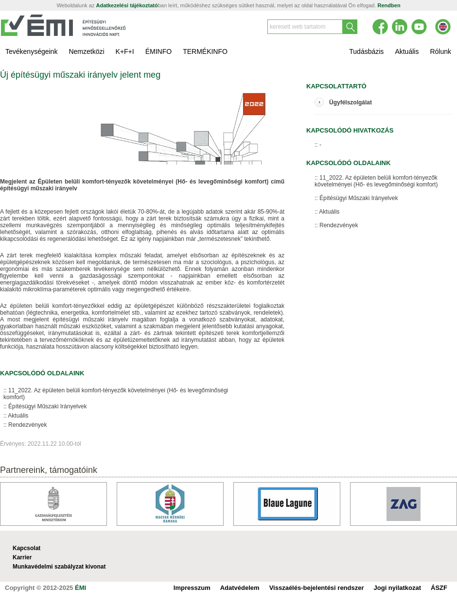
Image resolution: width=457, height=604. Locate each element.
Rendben (389, 5)
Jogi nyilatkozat (398, 587)
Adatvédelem (240, 587)
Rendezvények (27, 424)
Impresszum (192, 587)
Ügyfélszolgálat (350, 102)
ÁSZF (439, 587)
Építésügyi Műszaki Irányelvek (47, 406)
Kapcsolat (26, 548)
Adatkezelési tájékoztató (127, 5)
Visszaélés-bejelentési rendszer (316, 587)
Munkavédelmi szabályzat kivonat (59, 566)
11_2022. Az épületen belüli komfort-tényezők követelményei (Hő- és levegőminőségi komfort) (115, 394)
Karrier (22, 557)
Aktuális (18, 415)
